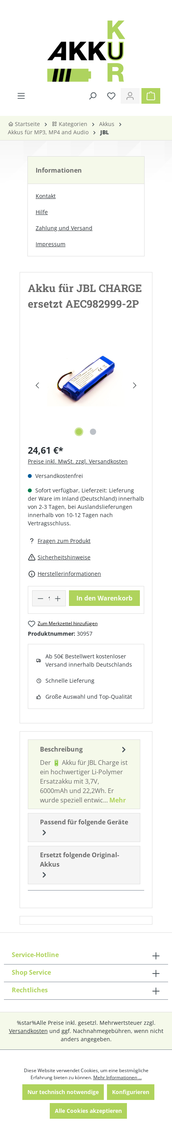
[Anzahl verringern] (40, 598)
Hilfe (42, 212)
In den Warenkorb (104, 598)
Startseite (24, 124)
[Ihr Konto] (130, 96)
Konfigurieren (130, 1092)
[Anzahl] (49, 598)
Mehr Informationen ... (117, 1077)
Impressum (50, 244)
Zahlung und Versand (64, 228)
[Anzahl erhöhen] (58, 598)
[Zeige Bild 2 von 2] (93, 432)
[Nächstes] (135, 385)
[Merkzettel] (111, 96)
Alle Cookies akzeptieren (88, 1110)
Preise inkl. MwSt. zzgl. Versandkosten (78, 461)
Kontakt (46, 196)
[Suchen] (92, 96)
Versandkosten (28, 1031)
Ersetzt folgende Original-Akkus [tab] (79, 865)
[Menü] (21, 96)
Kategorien (69, 124)
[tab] (84, 774)
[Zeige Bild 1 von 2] (79, 432)
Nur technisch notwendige (63, 1092)
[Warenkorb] (150, 96)
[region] (86, 385)
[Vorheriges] (37, 385)
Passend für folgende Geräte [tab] (84, 828)
